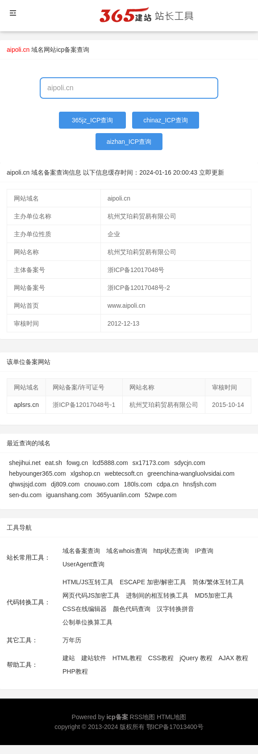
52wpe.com (161, 494)
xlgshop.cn (85, 473)
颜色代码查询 (131, 608)
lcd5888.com (110, 462)
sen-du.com (25, 494)
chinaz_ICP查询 (165, 120)
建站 (68, 658)
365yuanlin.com (118, 494)
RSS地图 (142, 716)
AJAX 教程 (234, 658)
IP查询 (204, 550)
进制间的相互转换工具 (157, 595)
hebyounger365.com (37, 473)
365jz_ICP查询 (92, 120)
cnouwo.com (102, 484)
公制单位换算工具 (87, 622)
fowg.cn (77, 462)
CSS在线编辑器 (84, 608)
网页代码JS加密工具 (91, 595)
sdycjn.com (189, 462)
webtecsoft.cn (124, 473)
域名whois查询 (126, 550)
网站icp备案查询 (66, 49)
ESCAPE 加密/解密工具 (153, 582)
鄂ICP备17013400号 (175, 726)
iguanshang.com (69, 494)
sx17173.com (151, 462)
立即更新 (211, 172)
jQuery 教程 (195, 658)
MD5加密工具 (214, 595)
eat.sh (53, 462)
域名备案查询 (81, 550)
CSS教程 (161, 658)
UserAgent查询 (83, 564)
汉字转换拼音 (175, 608)
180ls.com (138, 484)
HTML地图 (171, 716)
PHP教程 (75, 671)
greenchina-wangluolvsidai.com (190, 473)
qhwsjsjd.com (27, 484)
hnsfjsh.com (199, 484)
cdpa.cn (168, 484)
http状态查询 (171, 550)
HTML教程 (127, 658)
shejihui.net (25, 462)
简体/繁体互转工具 (218, 582)
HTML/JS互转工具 (87, 582)
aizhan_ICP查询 (129, 141)
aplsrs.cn (26, 404)
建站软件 (93, 658)
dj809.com (65, 484)
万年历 (71, 640)
